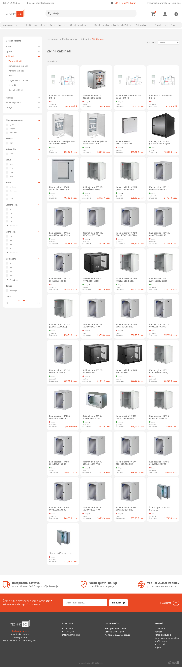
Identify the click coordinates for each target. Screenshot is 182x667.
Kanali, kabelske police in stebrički (111, 25)
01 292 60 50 (13, 2)
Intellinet (13, 132)
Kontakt (158, 631)
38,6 (11, 275)
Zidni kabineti (15, 61)
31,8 (11, 248)
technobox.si (53, 39)
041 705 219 (68, 631)
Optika (9, 51)
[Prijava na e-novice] (118, 602)
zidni (11, 154)
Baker (8, 46)
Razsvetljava (56, 25)
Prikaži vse (14, 226)
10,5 (11, 213)
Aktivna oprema (13, 102)
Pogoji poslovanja (163, 634)
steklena (13, 195)
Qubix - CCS (14, 125)
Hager (12, 128)
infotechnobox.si (45, 2)
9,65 (11, 209)
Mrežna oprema (10, 25)
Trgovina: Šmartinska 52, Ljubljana (164, 2)
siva (11, 172)
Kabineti (10, 56)
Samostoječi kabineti (18, 66)
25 (11, 221)
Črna (12, 168)
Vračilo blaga (161, 641)
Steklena (13, 199)
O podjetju (160, 628)
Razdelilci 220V (16, 90)
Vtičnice (9, 97)
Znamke (159, 25)
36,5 (11, 267)
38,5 (11, 271)
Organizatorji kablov (18, 80)
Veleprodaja (160, 644)
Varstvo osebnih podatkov (167, 638)
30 (11, 240)
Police (11, 75)
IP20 (11, 143)
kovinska (13, 187)
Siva (11, 176)
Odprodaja (141, 25)
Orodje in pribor (78, 25)
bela (11, 164)
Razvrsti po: (152, 42)
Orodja (9, 107)
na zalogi (13, 290)
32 (11, 263)
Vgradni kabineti (16, 70)
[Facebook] (176, 603)
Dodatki (12, 85)
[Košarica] (153, 14)
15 (11, 217)
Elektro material (34, 25)
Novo (173, 25)
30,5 (11, 244)
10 (11, 236)
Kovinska (13, 191)
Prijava (165, 14)
